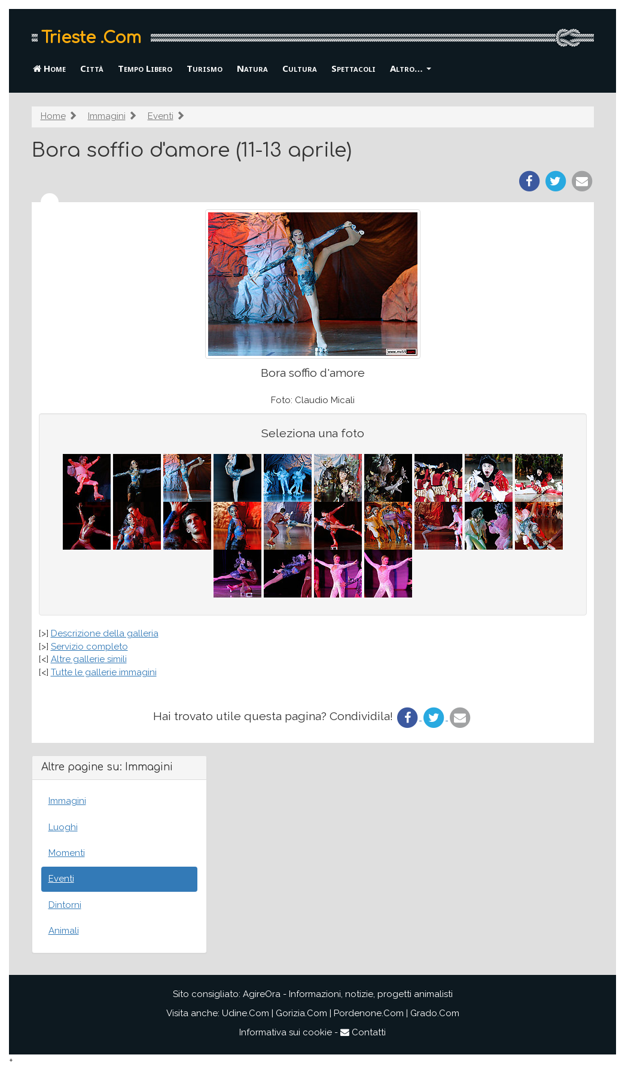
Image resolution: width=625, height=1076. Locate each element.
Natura (252, 68)
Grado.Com (434, 1013)
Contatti (363, 1032)
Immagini (107, 116)
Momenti (66, 853)
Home (49, 68)
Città (91, 68)
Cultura (299, 68)
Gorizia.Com (301, 1013)
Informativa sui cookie (285, 1032)
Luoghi (63, 827)
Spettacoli (353, 68)
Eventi (160, 116)
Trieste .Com (91, 38)
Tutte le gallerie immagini (104, 672)
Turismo (204, 68)
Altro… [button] (410, 68)
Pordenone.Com (369, 1013)
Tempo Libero (145, 68)
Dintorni (64, 905)
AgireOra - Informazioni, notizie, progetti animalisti (348, 994)
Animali (63, 930)
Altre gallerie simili (89, 659)
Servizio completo (89, 646)
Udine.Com (245, 1013)
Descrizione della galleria (104, 633)
